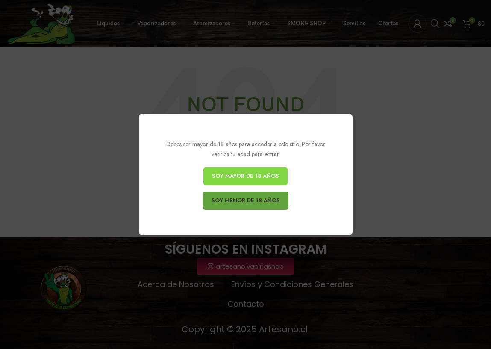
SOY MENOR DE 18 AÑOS (246, 200)
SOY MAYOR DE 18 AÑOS (245, 176)
